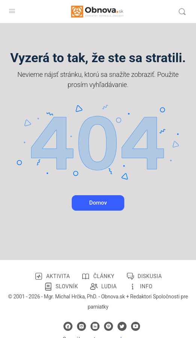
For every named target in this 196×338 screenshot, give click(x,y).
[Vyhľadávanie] (182, 11)
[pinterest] (108, 326)
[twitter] (122, 326)
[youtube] (135, 326)
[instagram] (81, 326)
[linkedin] (95, 326)
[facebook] (67, 326)
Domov (98, 202)
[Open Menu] (12, 11)
